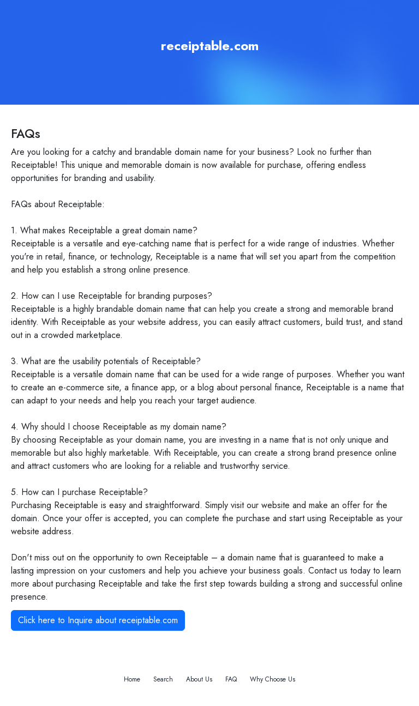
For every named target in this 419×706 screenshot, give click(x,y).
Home (132, 679)
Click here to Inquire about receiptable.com (98, 620)
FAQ (231, 679)
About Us (199, 679)
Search (163, 679)
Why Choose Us (272, 679)
